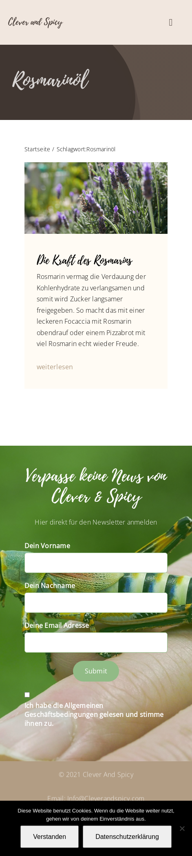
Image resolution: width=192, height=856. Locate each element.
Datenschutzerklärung (127, 836)
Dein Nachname (49, 585)
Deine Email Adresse (56, 625)
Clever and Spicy (35, 21)
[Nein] (182, 828)
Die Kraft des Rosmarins (84, 260)
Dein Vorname (47, 545)
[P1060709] (96, 165)
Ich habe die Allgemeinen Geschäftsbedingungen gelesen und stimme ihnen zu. (93, 714)
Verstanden (49, 836)
